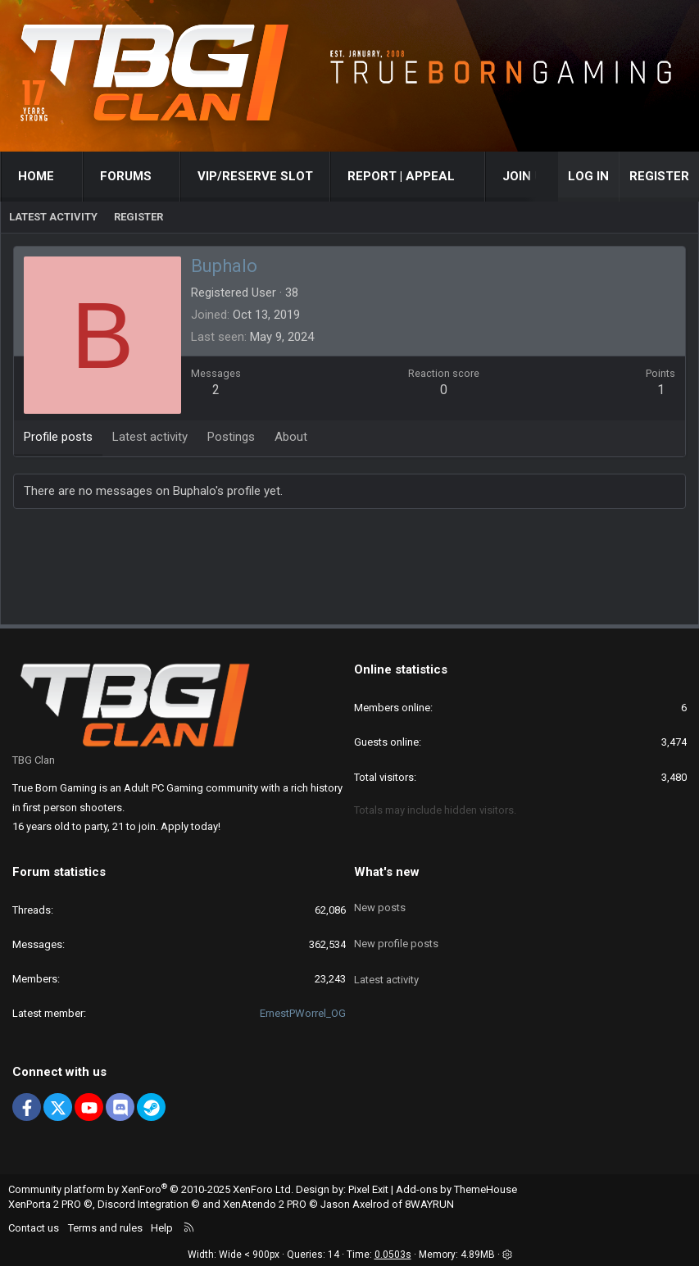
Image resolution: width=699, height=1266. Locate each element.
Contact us (33, 1228)
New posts (380, 900)
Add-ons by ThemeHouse (456, 1189)
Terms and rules (105, 1228)
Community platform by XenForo (150, 1189)
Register (138, 217)
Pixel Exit (368, 1189)
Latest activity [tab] (150, 436)
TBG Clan (33, 760)
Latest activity (53, 217)
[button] (69, 177)
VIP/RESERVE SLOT (255, 176)
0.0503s (392, 1254)
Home (36, 176)
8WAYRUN (429, 1204)
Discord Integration (143, 1204)
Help (162, 1228)
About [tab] (291, 436)
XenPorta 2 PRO (44, 1204)
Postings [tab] (231, 436)
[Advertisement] (350, 570)
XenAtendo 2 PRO (264, 1204)
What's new (387, 871)
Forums (126, 176)
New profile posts (396, 929)
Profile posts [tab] (58, 436)
